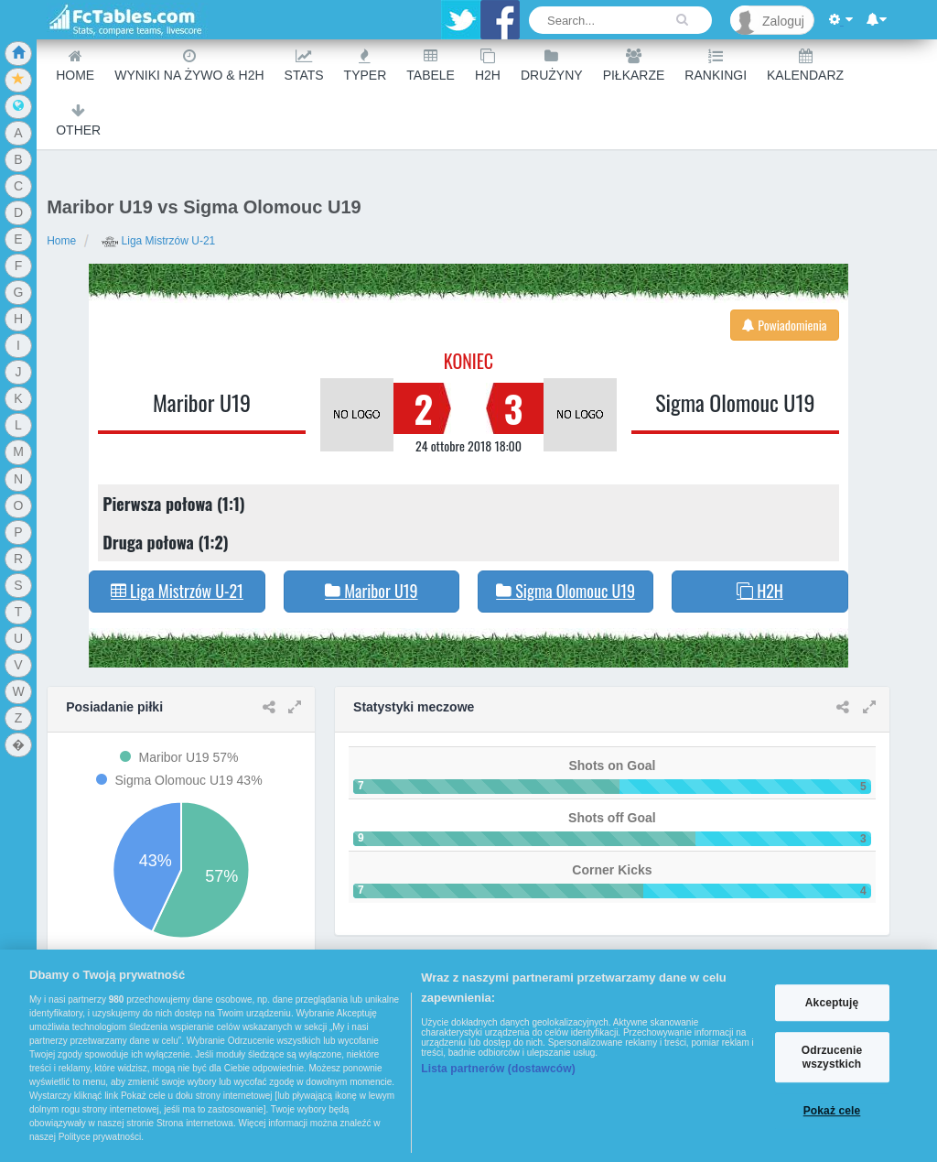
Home (75, 65)
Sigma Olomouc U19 (734, 402)
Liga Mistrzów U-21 (158, 240)
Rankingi (715, 65)
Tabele (430, 65)
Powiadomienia (784, 324)
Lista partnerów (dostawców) (498, 1068)
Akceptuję (831, 1002)
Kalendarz (805, 65)
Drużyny (552, 65)
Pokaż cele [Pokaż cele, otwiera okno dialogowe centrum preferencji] (832, 1110)
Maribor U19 (202, 402)
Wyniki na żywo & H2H (189, 65)
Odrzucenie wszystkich (832, 1057)
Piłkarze (634, 65)
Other (78, 120)
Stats (304, 65)
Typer (365, 65)
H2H (488, 65)
